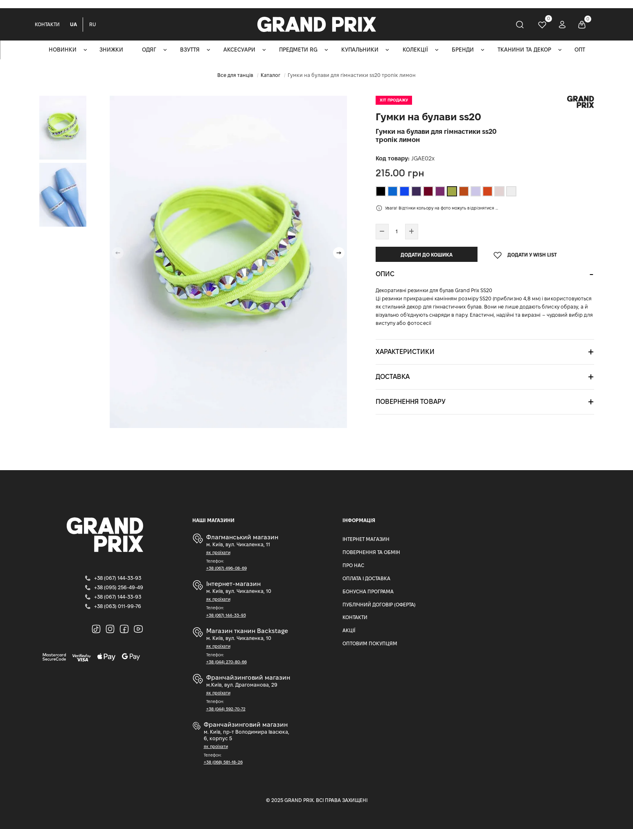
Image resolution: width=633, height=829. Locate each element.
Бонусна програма (368, 591)
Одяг (149, 50)
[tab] (485, 274)
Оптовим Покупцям (369, 643)
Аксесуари (239, 50)
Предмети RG (298, 50)
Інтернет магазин (366, 539)
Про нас (353, 565)
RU (92, 24)
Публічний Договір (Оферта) (379, 604)
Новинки (63, 50)
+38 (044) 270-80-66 (226, 662)
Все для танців (235, 75)
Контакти (47, 24)
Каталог (270, 75)
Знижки (111, 50)
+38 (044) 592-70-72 (226, 709)
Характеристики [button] (405, 351)
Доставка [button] (393, 376)
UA (73, 24)
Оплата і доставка (366, 578)
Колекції (415, 50)
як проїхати (218, 552)
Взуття (190, 50)
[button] (339, 253)
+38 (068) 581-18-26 (223, 762)
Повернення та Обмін (371, 552)
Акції (348, 630)
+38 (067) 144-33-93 (226, 615)
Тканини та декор (524, 50)
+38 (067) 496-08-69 (226, 568)
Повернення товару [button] (411, 401)
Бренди (463, 50)
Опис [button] (385, 273)
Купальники (359, 50)
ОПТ (579, 50)
